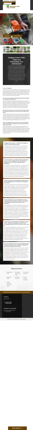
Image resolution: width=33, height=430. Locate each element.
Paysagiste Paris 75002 (9, 273)
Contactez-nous (17, 35)
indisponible (6, 0)
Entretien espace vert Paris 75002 (25, 278)
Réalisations (6, 35)
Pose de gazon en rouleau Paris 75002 (18, 273)
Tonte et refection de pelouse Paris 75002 (9, 284)
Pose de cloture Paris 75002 (26, 273)
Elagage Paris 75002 (9, 278)
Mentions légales (23, 319)
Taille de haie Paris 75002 (17, 278)
